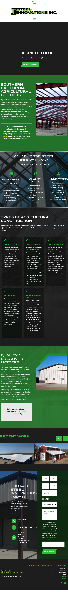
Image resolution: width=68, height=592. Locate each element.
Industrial (35, 573)
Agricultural (34, 571)
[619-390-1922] (14, 523)
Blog (50, 579)
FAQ (51, 575)
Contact (49, 581)
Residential (34, 577)
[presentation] (53, 546)
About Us (49, 573)
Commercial (34, 575)
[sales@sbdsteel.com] (14, 529)
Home (50, 571)
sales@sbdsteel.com (31, 529)
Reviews (49, 577)
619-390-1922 (23, 523)
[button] (59, 440)
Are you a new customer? (46, 501)
